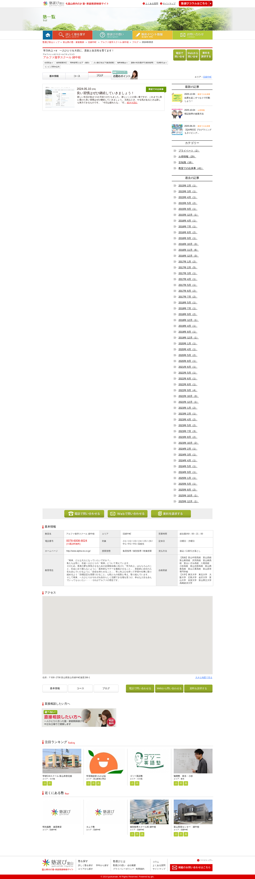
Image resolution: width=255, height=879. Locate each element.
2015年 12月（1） (188, 214)
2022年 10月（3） (188, 396)
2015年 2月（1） (187, 185)
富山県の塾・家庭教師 (74, 42)
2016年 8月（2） (187, 232)
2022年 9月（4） (187, 390)
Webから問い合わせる (192, 60)
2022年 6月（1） (187, 378)
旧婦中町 (92, 42)
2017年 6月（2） (187, 290)
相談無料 (47, 729)
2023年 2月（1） (187, 413)
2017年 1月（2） (187, 261)
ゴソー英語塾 (136, 776)
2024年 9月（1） (187, 472)
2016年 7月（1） (187, 226)
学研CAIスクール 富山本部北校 (57, 776)
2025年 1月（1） (187, 478)
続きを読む (132, 102)
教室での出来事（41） (191, 168)
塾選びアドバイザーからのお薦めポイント (124, 83)
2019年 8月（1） (187, 331)
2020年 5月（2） (187, 355)
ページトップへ (206, 860)
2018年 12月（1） (188, 320)
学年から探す (102, 865)
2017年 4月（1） (187, 279)
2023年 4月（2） (187, 419)
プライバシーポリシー (123, 869)
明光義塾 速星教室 (52, 827)
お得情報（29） (187, 156)
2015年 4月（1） (187, 197)
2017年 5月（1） (187, 285)
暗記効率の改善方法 (194, 114)
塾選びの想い (119, 865)
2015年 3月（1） (187, 191)
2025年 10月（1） (188, 495)
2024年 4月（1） (187, 460)
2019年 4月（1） (187, 325)
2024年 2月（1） (187, 448)
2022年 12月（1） (188, 402)
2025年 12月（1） (188, 501)
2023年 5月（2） (187, 425)
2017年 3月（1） (187, 273)
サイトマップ (169, 3)
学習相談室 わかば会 (96, 776)
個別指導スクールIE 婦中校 (143, 827)
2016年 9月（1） (187, 238)
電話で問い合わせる (179, 60)
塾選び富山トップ (51, 42)
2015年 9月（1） (187, 209)
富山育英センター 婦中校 (186, 827)
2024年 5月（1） (187, 466)
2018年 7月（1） (187, 308)
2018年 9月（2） (187, 314)
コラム (156, 862)
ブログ (135, 42)
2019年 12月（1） (188, 337)
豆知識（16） (186, 162)
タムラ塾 (90, 827)
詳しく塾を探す (85, 865)
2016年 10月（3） (188, 244)
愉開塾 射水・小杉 (183, 776)
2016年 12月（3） (188, 255)
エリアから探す (85, 869)
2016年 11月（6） (188, 249)
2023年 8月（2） (187, 437)
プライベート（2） (189, 150)
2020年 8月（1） (187, 361)
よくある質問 (151, 3)
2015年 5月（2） (187, 203)
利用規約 (140, 869)
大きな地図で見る (203, 677)
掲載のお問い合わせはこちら (188, 872)
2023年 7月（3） (187, 431)
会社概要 (131, 865)
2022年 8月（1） (187, 384)
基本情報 (48, 80)
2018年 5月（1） (187, 302)
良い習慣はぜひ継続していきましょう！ (105, 93)
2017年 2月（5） (187, 267)
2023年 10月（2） (188, 442)
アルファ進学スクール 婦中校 (115, 42)
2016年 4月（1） (187, 220)
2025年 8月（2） (187, 489)
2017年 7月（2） (187, 296)
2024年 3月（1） (187, 454)
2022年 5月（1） (187, 372)
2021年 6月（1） (187, 366)
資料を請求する (205, 60)
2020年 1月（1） (187, 343)
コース (70, 80)
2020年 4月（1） (187, 349)
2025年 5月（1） (187, 483)
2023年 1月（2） (187, 407)
